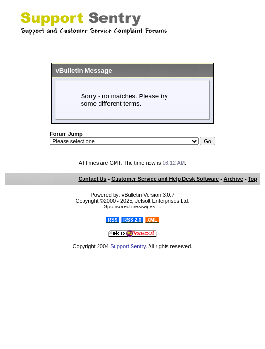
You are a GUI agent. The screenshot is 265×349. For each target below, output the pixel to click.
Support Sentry (128, 246)
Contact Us (92, 179)
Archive (233, 179)
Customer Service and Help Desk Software (165, 179)
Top (252, 179)
